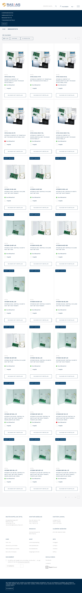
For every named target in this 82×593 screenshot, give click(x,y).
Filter (6, 38)
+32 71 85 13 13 (33, 527)
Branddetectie (7, 17)
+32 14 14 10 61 (57, 527)
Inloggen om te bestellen (15, 95)
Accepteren (9, 588)
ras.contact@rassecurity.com (14, 528)
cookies (8, 585)
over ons (8, 546)
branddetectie (33, 552)
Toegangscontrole (8, 20)
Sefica (54, 555)
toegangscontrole (34, 555)
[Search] (49, 6)
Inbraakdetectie (7, 15)
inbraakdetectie (33, 549)
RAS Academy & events (12, 552)
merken (55, 552)
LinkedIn (48, 567)
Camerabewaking (7, 13)
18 (75, 38)
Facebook (48, 564)
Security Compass (11, 555)
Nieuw (4, 24)
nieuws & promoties (11, 549)
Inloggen (65, 6)
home (3, 29)
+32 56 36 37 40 (10, 527)
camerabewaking (34, 546)
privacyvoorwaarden (24, 566)
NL (72, 6)
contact (55, 549)
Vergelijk (7, 88)
